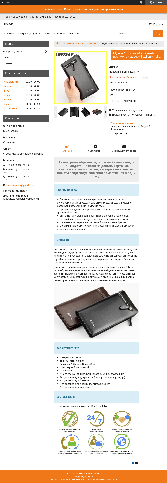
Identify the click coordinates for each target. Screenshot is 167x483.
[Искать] (158, 33)
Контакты (59, 33)
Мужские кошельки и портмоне (83, 43)
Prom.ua (98, 473)
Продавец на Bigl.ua (83, 477)
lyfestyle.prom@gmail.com (20, 185)
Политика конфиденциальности (101, 480)
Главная (9, 33)
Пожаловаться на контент (72, 480)
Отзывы (7, 63)
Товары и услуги (27, 33)
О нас (47, 33)
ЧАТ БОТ (74, 33)
